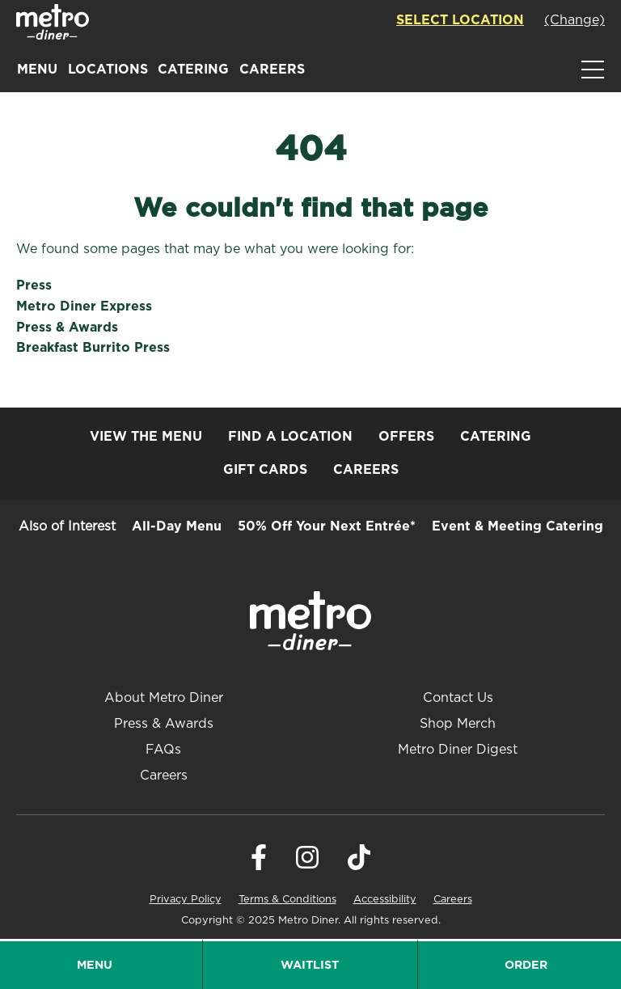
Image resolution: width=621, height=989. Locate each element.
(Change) (574, 20)
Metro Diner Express (84, 306)
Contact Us (458, 697)
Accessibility (384, 899)
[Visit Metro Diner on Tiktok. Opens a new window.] (359, 866)
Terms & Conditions (287, 899)
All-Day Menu (177, 526)
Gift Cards (265, 469)
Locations (108, 69)
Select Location (460, 20)
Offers (406, 436)
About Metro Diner (163, 697)
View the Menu (146, 436)
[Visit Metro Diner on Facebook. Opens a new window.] (259, 866)
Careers (272, 69)
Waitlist (310, 965)
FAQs (163, 749)
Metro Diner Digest (458, 749)
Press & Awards (67, 327)
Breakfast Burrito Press (93, 347)
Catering (193, 69)
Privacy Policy (186, 899)
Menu (37, 69)
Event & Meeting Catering (517, 526)
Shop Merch (458, 723)
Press (34, 285)
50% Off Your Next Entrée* (327, 526)
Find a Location (290, 436)
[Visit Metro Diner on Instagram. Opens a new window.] (307, 866)
